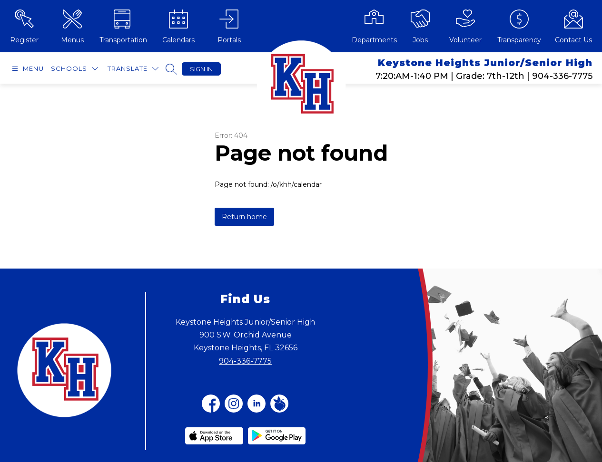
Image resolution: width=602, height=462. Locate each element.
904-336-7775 (245, 361)
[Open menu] (27, 69)
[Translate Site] (133, 69)
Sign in (201, 69)
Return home (244, 216)
